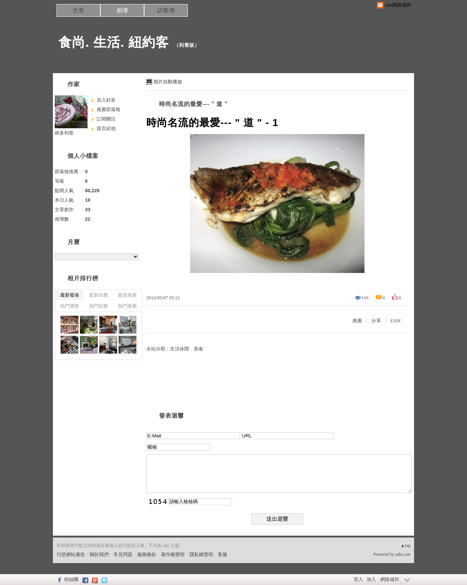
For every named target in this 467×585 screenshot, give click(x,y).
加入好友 (106, 100)
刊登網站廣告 (71, 554)
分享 (376, 320)
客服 (222, 554)
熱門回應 (98, 306)
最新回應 (98, 295)
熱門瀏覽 (69, 306)
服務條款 (146, 554)
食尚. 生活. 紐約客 (113, 42)
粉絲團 (71, 579)
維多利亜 (64, 133)
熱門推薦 (127, 306)
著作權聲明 (173, 554)
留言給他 (106, 128)
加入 (371, 579)
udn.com (402, 554)
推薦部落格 (108, 109)
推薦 (357, 320)
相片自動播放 (168, 81)
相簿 (122, 10)
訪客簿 (166, 10)
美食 (198, 349)
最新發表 (69, 295)
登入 (358, 579)
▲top (405, 545)
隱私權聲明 (201, 554)
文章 (78, 10)
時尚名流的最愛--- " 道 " (193, 104)
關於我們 (99, 554)
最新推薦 (127, 295)
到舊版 (186, 45)
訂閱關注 (106, 119)
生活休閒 (179, 349)
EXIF (395, 320)
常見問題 (122, 554)
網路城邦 (389, 579)
